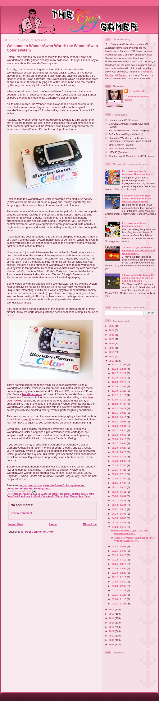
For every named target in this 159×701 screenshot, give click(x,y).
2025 (112, 325)
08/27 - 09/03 (119, 443)
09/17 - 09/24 (119, 430)
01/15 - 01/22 (119, 594)
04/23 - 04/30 (119, 518)
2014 (112, 618)
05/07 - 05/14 (119, 509)
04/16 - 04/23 (119, 522)
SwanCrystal (13, 496)
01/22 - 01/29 (119, 590)
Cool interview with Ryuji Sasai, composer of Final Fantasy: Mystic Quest (136, 198)
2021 (112, 343)
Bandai (18, 494)
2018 (112, 356)
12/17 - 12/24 (119, 373)
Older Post (90, 524)
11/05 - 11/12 (119, 399)
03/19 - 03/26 (119, 555)
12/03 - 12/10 (119, 382)
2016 (112, 609)
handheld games (31, 494)
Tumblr (109, 75)
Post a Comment (21, 513)
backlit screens (32, 394)
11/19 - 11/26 (119, 390)
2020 (112, 347)
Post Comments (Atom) (40, 531)
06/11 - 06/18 (119, 487)
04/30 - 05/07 (119, 513)
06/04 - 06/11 (119, 491)
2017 (112, 360)
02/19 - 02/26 (119, 572)
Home (53, 524)
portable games (80, 494)
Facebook (147, 71)
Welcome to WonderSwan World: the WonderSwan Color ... (132, 539)
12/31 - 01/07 (119, 364)
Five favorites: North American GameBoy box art (138, 172)
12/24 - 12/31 (119, 368)
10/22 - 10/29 (119, 408)
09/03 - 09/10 (119, 439)
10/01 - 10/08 (119, 421)
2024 (112, 330)
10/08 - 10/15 (119, 417)
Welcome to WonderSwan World (37, 496)
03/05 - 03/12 (119, 564)
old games (65, 494)
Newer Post (15, 524)
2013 (112, 622)
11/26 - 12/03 (119, 386)
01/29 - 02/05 (119, 586)
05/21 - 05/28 (119, 500)
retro (91, 494)
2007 (112, 644)
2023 (112, 334)
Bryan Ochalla (137, 91)
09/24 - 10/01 (119, 426)
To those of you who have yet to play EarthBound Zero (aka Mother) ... (138, 250)
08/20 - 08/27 (119, 447)
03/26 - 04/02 (119, 550)
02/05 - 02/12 (119, 581)
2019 (112, 352)
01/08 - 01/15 (119, 599)
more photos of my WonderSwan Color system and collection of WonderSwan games (46, 487)
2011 (112, 631)
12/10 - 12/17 (119, 377)
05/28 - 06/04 (119, 496)
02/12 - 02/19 (119, 577)
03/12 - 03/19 (119, 559)
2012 (112, 627)
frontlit (26, 419)
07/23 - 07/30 (119, 465)
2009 (112, 640)
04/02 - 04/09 (119, 546)
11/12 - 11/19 (119, 395)
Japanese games (50, 494)
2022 (112, 339)
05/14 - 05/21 (119, 504)
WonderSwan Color (80, 496)
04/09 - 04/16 (119, 526)
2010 (112, 635)
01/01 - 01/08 (119, 603)
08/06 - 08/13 (119, 456)
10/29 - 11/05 (119, 404)
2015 (112, 613)
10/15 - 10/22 (119, 412)
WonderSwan (62, 496)
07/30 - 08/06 (119, 461)
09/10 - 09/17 (119, 434)
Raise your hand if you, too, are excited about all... (129, 532)
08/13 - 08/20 (119, 452)
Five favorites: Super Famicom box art (134, 224)
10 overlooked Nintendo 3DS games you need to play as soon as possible (138, 278)
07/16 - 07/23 (119, 469)
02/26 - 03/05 (119, 568)
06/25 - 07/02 (119, 483)
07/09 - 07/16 (119, 474)
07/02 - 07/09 (119, 478)
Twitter (122, 75)
